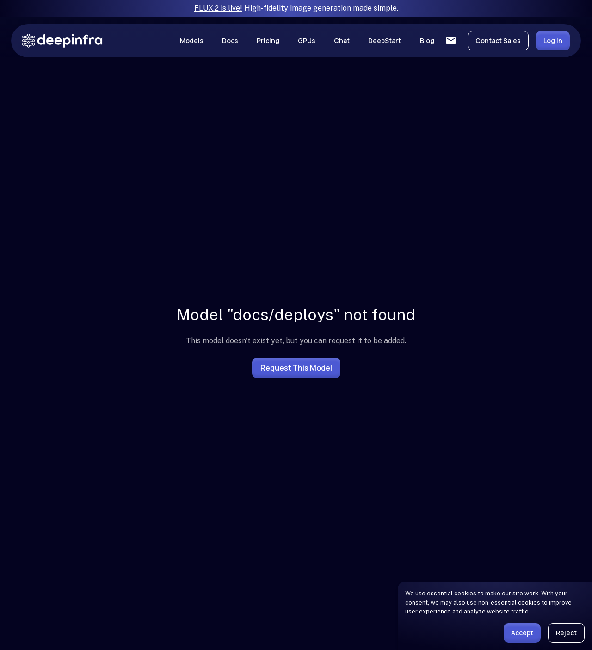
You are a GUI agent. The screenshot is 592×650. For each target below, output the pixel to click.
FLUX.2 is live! (218, 8)
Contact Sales (498, 40)
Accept (522, 632)
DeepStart (384, 40)
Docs (230, 40)
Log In (552, 40)
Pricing (268, 40)
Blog (427, 40)
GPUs (306, 40)
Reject (566, 632)
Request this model (296, 368)
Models (192, 40)
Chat (342, 40)
